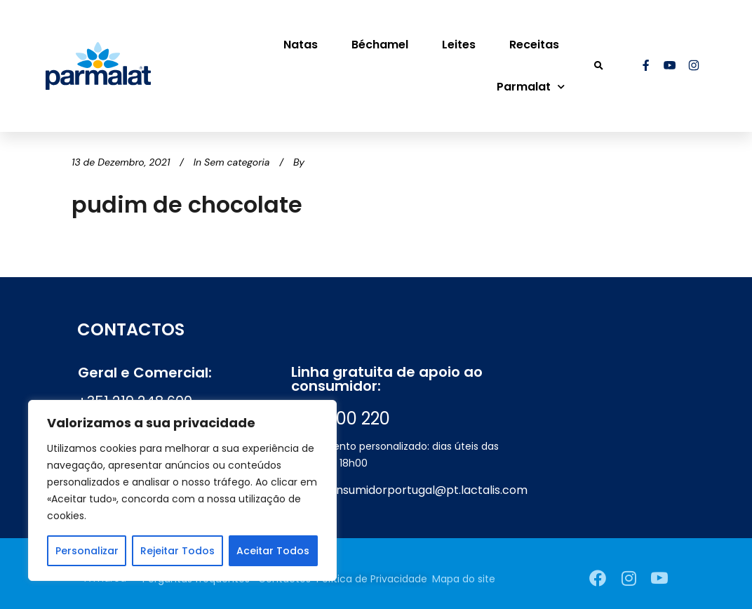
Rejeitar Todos (177, 551)
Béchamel (379, 44)
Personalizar (87, 551)
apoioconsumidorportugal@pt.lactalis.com (409, 490)
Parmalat (531, 87)
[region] (182, 490)
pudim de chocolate (187, 204)
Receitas (534, 44)
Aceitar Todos (272, 551)
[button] (598, 66)
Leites (459, 44)
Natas (300, 44)
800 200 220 (340, 418)
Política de (371, 579)
